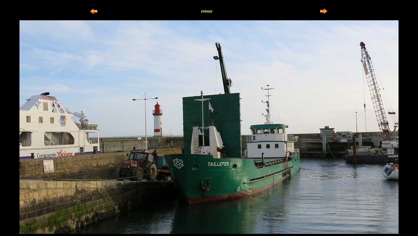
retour (206, 11)
